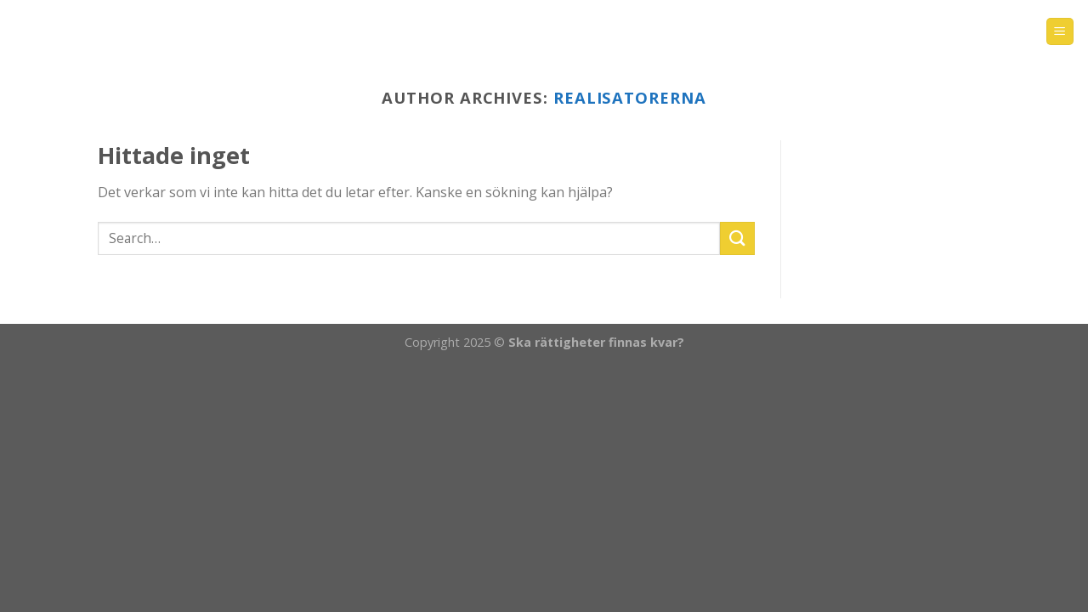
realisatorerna (629, 97)
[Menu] (1060, 32)
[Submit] (737, 238)
